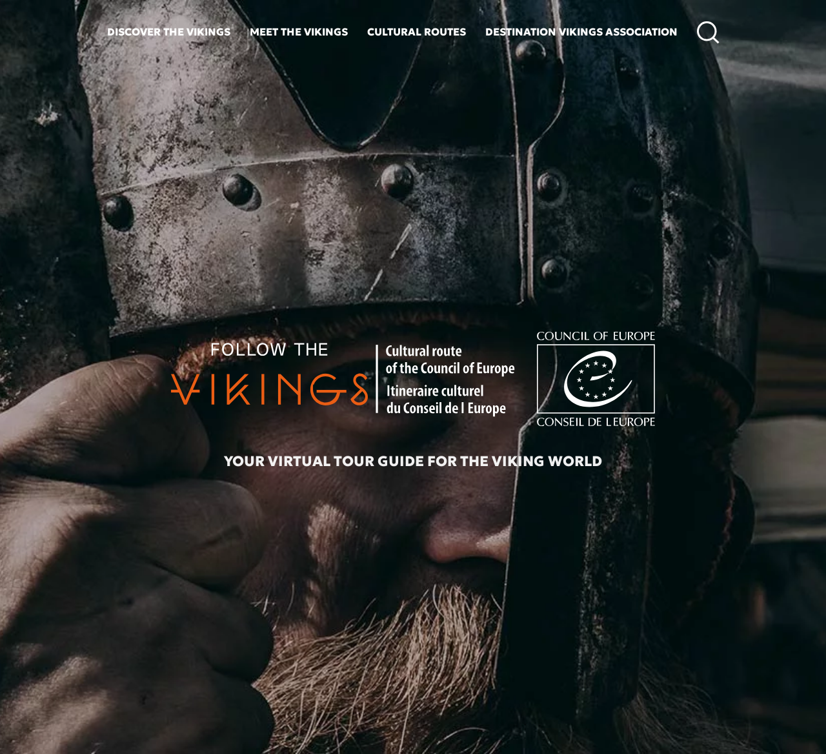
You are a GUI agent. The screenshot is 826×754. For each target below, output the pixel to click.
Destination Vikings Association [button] (581, 31)
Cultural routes (416, 31)
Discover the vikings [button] (168, 31)
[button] (708, 32)
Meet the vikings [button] (299, 31)
